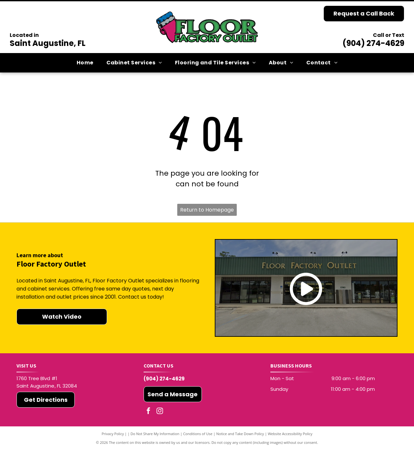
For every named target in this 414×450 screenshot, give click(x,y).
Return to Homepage (207, 210)
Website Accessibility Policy (290, 433)
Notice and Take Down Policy (240, 433)
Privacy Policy (113, 433)
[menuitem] (85, 62)
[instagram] (160, 411)
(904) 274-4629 (373, 43)
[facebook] (148, 411)
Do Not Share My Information (155, 433)
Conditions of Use (197, 433)
